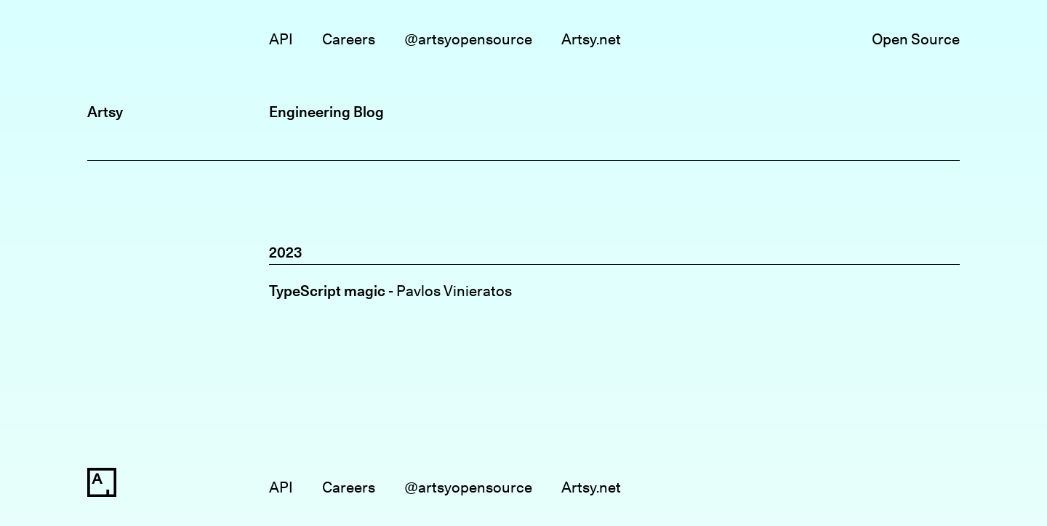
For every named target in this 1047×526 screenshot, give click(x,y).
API (281, 39)
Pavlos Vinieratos (454, 290)
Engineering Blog (326, 111)
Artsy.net (591, 39)
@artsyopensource (468, 39)
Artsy (105, 111)
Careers (348, 39)
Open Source (916, 39)
